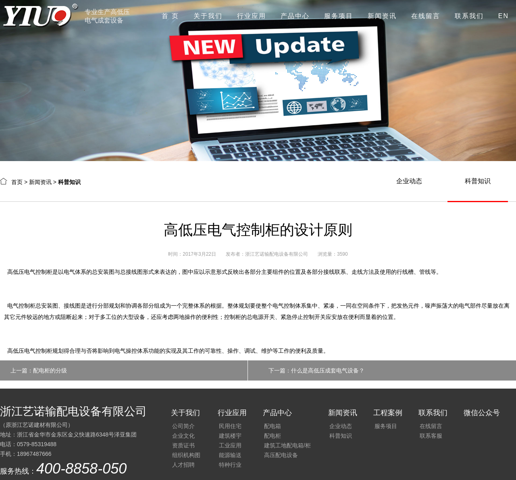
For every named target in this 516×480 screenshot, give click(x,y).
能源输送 (230, 455)
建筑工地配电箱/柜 (287, 445)
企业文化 (183, 435)
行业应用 (251, 15)
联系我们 (469, 15)
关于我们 (208, 15)
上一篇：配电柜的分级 (38, 370)
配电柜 (272, 435)
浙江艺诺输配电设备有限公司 (276, 254)
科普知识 (478, 181)
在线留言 (425, 15)
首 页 (170, 15)
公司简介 (183, 426)
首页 (17, 182)
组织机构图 (186, 455)
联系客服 (431, 435)
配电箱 (272, 426)
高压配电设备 (281, 455)
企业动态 (409, 181)
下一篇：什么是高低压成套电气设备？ (316, 370)
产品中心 (295, 15)
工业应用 (230, 445)
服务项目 (338, 15)
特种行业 (230, 464)
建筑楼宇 (230, 435)
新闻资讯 (382, 15)
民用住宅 (230, 426)
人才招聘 (183, 464)
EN (503, 15)
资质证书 (183, 445)
